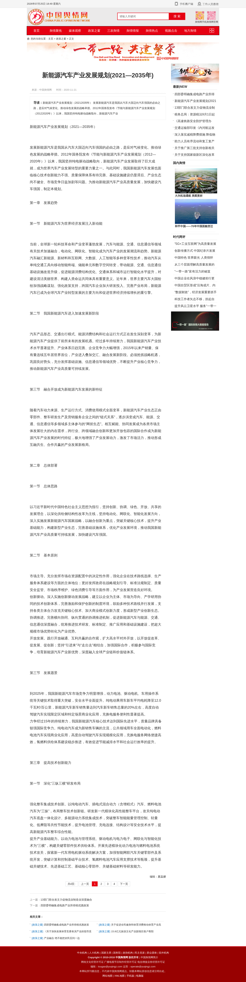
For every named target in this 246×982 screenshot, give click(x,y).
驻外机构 (164, 952)
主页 (50, 38)
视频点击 (171, 30)
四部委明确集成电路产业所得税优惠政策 (65, 905)
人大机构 (94, 952)
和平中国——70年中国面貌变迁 (194, 226)
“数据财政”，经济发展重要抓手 (196, 292)
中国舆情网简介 (149, 957)
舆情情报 (132, 30)
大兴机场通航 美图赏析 (189, 195)
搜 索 (177, 16)
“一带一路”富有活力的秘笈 (192, 271)
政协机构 (128, 952)
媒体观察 (75, 30)
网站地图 (107, 975)
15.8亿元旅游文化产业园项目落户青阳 (132, 931)
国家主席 (106, 952)
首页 (36, 30)
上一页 (85, 883)
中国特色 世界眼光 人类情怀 (194, 257)
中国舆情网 (122, 957)
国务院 (117, 952)
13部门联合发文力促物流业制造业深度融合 (66, 899)
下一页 (124, 883)
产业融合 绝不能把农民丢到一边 (62, 938)
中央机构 (82, 952)
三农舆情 (113, 30)
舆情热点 (152, 30)
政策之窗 (94, 30)
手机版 (130, 975)
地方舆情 (190, 30)
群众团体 (152, 952)
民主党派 (140, 952)
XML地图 (119, 975)
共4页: (72, 883)
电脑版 (140, 975)
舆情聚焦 (56, 30)
